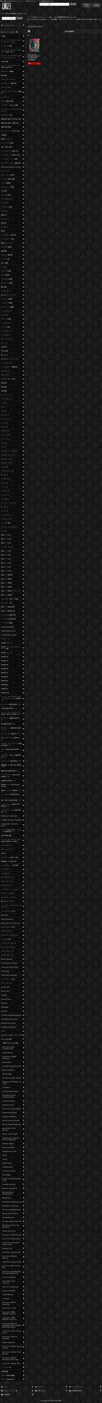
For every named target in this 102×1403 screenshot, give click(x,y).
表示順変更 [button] (69, 31)
